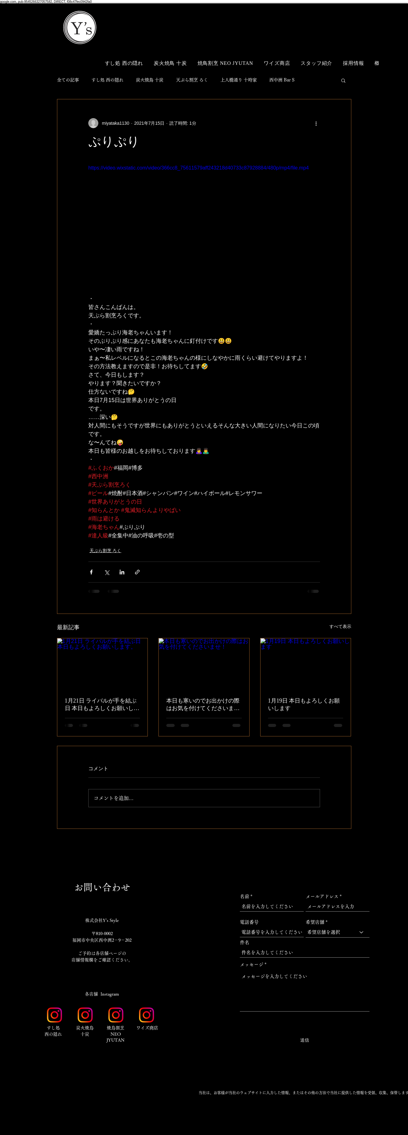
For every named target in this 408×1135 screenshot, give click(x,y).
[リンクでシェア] (137, 572)
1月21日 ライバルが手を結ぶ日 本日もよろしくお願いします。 (102, 705)
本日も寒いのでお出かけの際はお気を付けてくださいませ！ (203, 705)
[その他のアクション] (316, 123)
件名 (244, 942)
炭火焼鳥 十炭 (149, 80)
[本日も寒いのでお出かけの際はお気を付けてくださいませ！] (204, 663)
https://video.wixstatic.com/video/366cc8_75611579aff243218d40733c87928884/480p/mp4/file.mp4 (198, 167)
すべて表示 (340, 626)
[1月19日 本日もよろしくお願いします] (306, 663)
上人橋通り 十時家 (238, 80)
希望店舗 (315, 922)
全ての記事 (68, 80)
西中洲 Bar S (282, 80)
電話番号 (249, 922)
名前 (244, 896)
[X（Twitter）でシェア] (107, 572)
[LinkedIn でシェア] (122, 572)
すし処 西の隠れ (107, 80)
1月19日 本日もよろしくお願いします (304, 704)
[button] (339, 18)
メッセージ (251, 964)
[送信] (304, 1040)
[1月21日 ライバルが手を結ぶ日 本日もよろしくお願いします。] (102, 663)
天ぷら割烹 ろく (192, 80)
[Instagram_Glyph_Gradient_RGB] (54, 1015)
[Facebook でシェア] (91, 572)
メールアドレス (322, 896)
